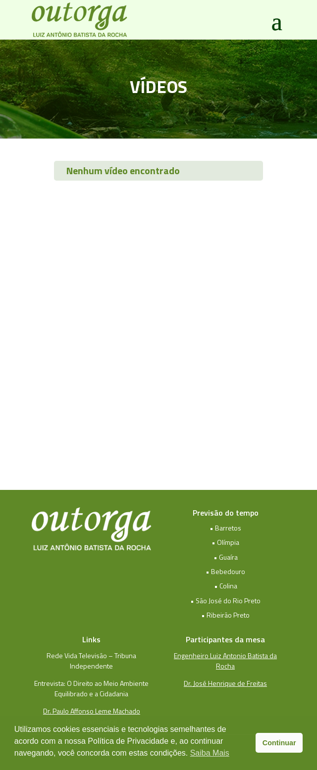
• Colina (225, 585)
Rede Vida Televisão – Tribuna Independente (91, 660)
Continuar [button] (279, 743)
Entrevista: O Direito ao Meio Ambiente (91, 683)
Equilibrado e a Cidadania (91, 693)
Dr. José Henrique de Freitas (225, 683)
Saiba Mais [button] (209, 753)
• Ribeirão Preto (225, 615)
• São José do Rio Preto (225, 600)
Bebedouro (228, 571)
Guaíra (228, 557)
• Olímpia (225, 542)
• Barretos (225, 528)
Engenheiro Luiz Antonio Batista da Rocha (225, 660)
